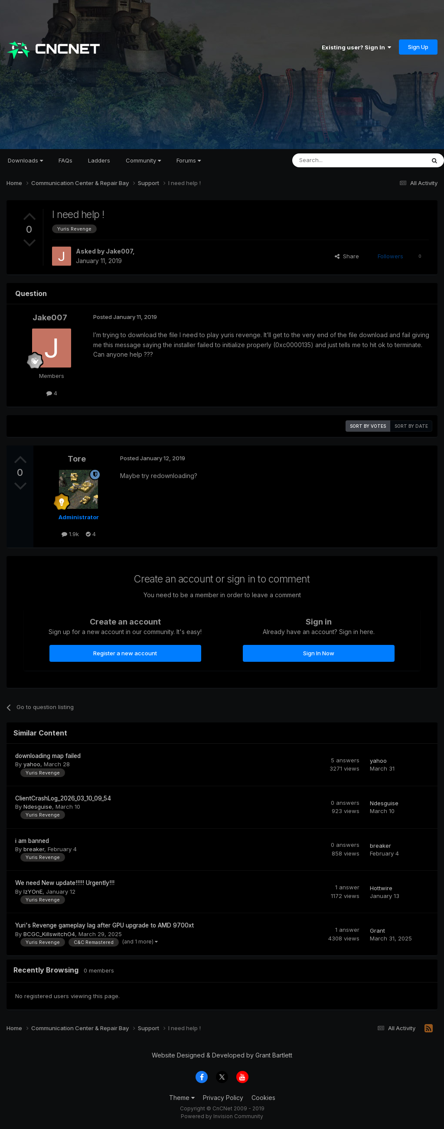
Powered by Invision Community (222, 1116)
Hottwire (381, 888)
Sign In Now (318, 653)
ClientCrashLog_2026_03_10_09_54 (63, 798)
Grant (377, 930)
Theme (182, 1097)
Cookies (263, 1097)
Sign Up (418, 46)
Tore (77, 458)
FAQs (65, 160)
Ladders (99, 160)
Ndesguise (37, 806)
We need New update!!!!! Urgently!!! (64, 882)
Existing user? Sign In (356, 47)
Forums (188, 160)
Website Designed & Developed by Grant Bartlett (222, 1055)
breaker (33, 849)
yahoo (31, 764)
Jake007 (119, 251)
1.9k (70, 533)
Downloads (25, 160)
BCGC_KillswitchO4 (49, 934)
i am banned (32, 840)
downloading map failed (48, 755)
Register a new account (125, 653)
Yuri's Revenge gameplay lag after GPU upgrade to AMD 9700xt (104, 925)
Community (143, 160)
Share (347, 256)
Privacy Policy (223, 1097)
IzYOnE (32, 891)
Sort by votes (368, 426)
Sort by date (411, 426)
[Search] (336, 160)
